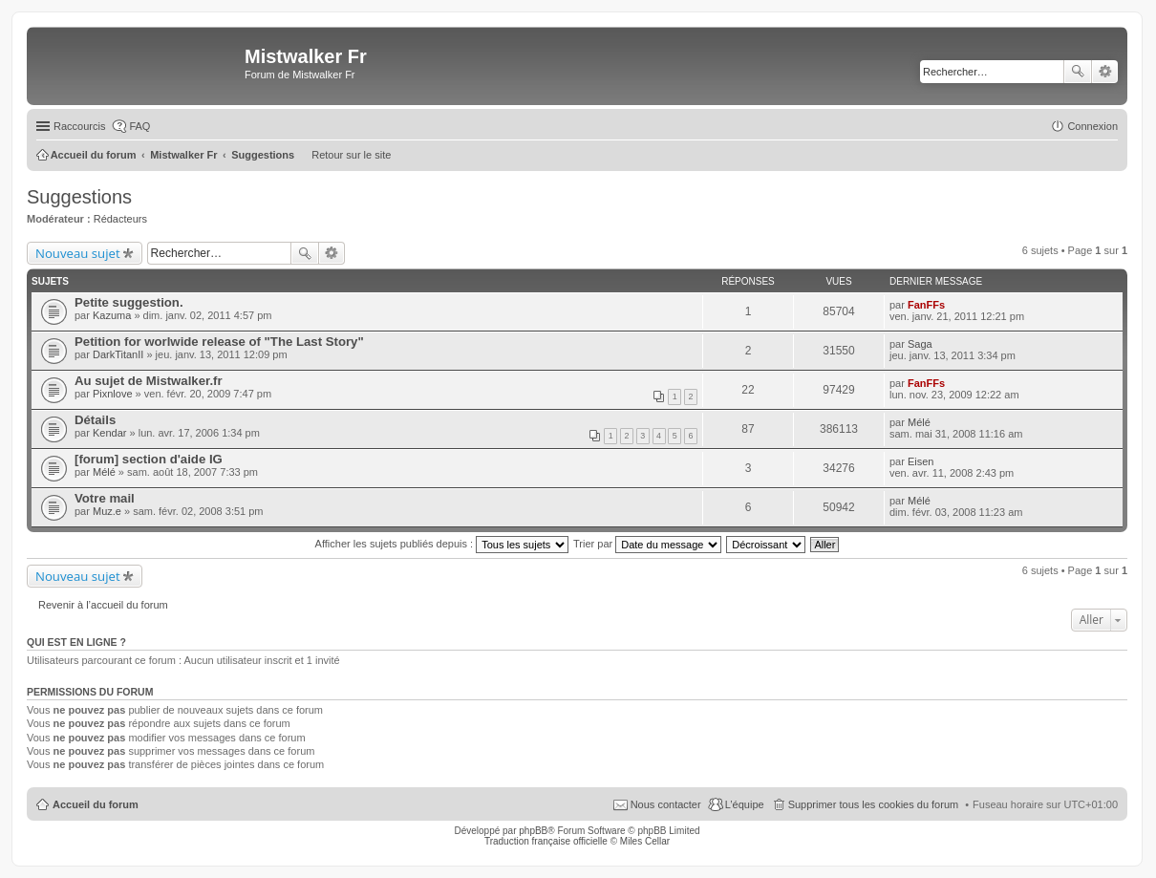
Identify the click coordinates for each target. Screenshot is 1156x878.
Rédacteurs (120, 219)
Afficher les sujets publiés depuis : (442, 543)
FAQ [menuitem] (139, 126)
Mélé (919, 422)
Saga (920, 344)
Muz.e (107, 511)
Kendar (109, 433)
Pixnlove (113, 393)
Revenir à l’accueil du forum (103, 604)
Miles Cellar (645, 841)
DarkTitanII (118, 354)
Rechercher (1077, 71)
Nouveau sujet (77, 253)
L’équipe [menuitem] (744, 804)
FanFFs (926, 305)
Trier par (647, 543)
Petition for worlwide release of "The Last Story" (219, 341)
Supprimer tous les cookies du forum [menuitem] (873, 804)
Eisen (921, 461)
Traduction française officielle (546, 841)
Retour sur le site (351, 155)
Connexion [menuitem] (1092, 126)
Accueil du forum (96, 804)
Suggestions (79, 196)
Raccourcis (79, 126)
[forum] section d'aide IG (149, 459)
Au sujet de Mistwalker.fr (149, 381)
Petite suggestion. (129, 302)
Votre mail (105, 498)
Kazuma (112, 315)
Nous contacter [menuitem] (666, 804)
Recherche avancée (1105, 71)
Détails (95, 420)
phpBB (533, 830)
